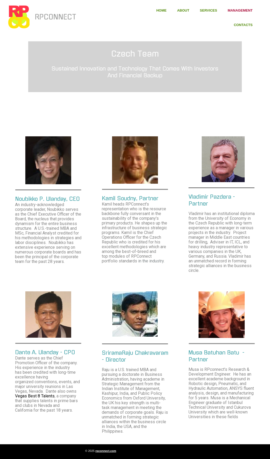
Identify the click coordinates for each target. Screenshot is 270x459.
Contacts (243, 25)
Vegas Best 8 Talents (35, 395)
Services (208, 10)
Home (161, 10)
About (183, 10)
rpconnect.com (105, 450)
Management (240, 10)
